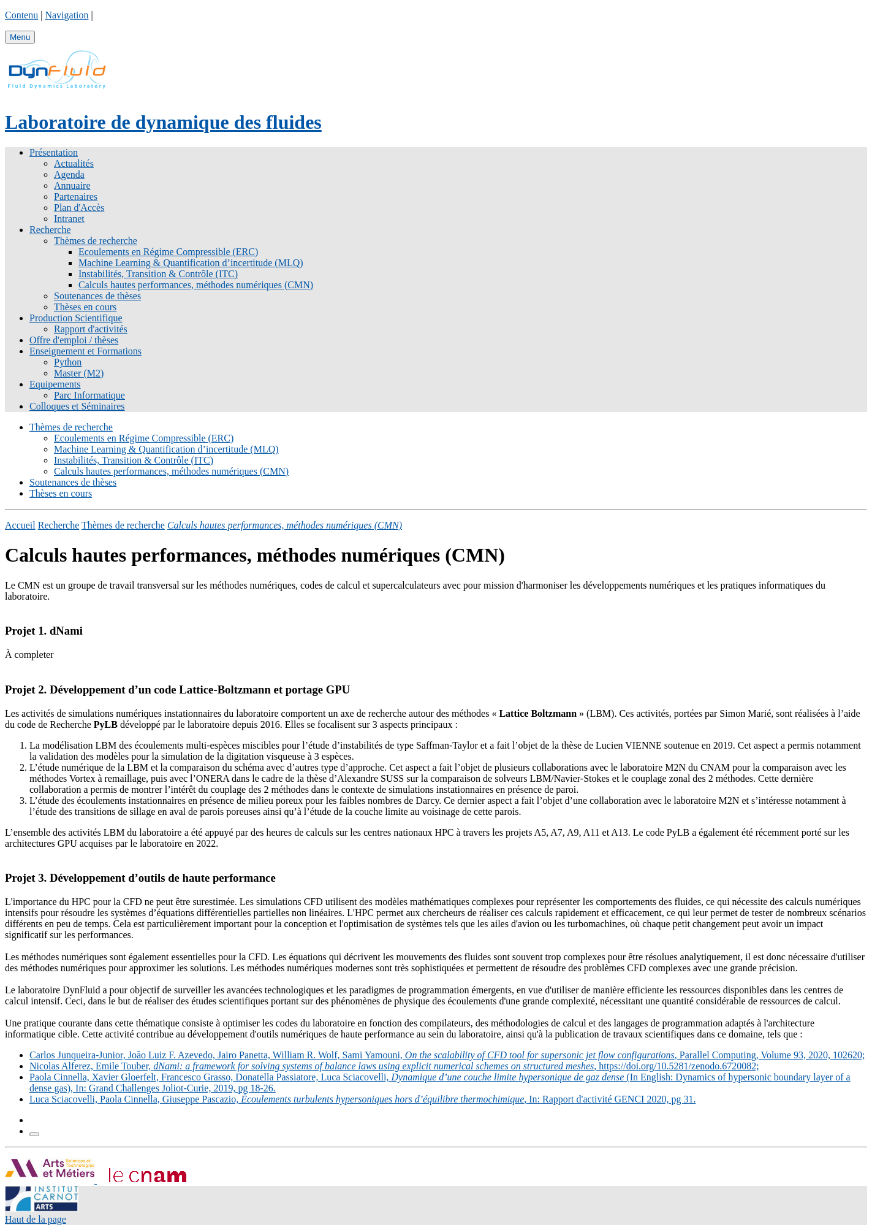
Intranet (69, 218)
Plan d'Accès (79, 207)
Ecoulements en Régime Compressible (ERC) (168, 251)
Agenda (69, 174)
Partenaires (75, 196)
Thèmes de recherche (95, 240)
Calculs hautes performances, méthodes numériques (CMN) (195, 285)
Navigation (66, 15)
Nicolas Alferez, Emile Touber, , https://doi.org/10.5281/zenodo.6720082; (394, 1066)
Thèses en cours (85, 307)
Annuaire (72, 185)
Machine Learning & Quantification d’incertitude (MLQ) (190, 263)
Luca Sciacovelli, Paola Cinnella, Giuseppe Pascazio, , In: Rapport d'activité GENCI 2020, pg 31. (362, 1099)
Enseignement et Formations (85, 351)
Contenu (21, 15)
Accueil (20, 525)
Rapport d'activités (90, 329)
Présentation (53, 152)
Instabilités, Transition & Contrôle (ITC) (158, 274)
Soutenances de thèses (97, 296)
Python (68, 362)
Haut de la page (35, 1219)
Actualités (74, 163)
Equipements (55, 384)
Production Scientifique (76, 318)
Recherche (50, 229)
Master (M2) (79, 373)
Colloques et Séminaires (77, 406)
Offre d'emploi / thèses (73, 340)
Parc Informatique (89, 395)
